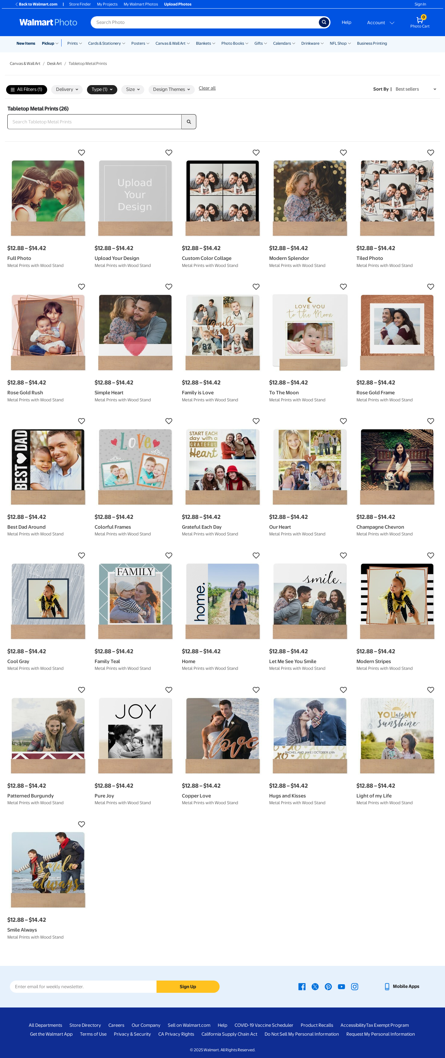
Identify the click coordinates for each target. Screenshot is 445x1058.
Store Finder (80, 4)
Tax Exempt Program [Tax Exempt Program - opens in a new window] (387, 1025)
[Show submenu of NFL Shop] (349, 43)
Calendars (282, 43)
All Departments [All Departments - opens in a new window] (45, 1025)
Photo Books (232, 43)
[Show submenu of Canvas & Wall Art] (188, 43)
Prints (72, 43)
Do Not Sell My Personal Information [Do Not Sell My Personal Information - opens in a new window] (302, 1034)
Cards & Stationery (104, 43)
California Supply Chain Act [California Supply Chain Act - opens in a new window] (229, 1034)
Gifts (259, 43)
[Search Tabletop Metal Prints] (94, 121)
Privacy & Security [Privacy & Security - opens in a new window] (132, 1034)
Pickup (48, 43)
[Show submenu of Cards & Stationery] (124, 43)
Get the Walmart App (51, 1034)
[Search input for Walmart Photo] (205, 22)
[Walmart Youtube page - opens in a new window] (341, 986)
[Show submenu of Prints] (80, 43)
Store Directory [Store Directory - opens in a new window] (85, 1025)
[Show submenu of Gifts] (265, 43)
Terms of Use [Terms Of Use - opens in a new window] (93, 1034)
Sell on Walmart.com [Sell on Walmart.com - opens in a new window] (189, 1025)
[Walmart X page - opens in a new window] (315, 986)
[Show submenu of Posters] (148, 43)
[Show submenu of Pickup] (58, 43)
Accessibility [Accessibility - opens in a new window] (353, 1025)
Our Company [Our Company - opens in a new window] (146, 1025)
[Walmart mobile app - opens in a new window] (401, 986)
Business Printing (372, 43)
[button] (48, 153)
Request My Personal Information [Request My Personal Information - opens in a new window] (380, 1034)
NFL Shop (338, 43)
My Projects (107, 4)
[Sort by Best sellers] (416, 89)
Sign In (420, 4)
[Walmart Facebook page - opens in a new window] (302, 986)
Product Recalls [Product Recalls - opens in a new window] (317, 1025)
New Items (26, 43)
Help (346, 22)
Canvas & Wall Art (171, 43)
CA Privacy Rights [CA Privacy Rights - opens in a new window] (176, 1034)
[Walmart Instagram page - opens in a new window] (354, 986)
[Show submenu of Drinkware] (322, 43)
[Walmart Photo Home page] (48, 22)
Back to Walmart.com (36, 4)
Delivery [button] (67, 89)
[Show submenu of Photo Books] (247, 43)
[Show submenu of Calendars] (294, 43)
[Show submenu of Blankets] (214, 43)
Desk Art (54, 63)
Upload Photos (177, 4)
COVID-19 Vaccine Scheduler (264, 1025)
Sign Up (188, 986)
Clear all (207, 88)
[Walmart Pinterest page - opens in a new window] (328, 986)
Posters (138, 43)
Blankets (203, 43)
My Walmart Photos (141, 4)
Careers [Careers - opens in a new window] (116, 1025)
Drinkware (310, 43)
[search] (189, 121)
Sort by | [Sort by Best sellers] (382, 89)
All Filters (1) (26, 90)
